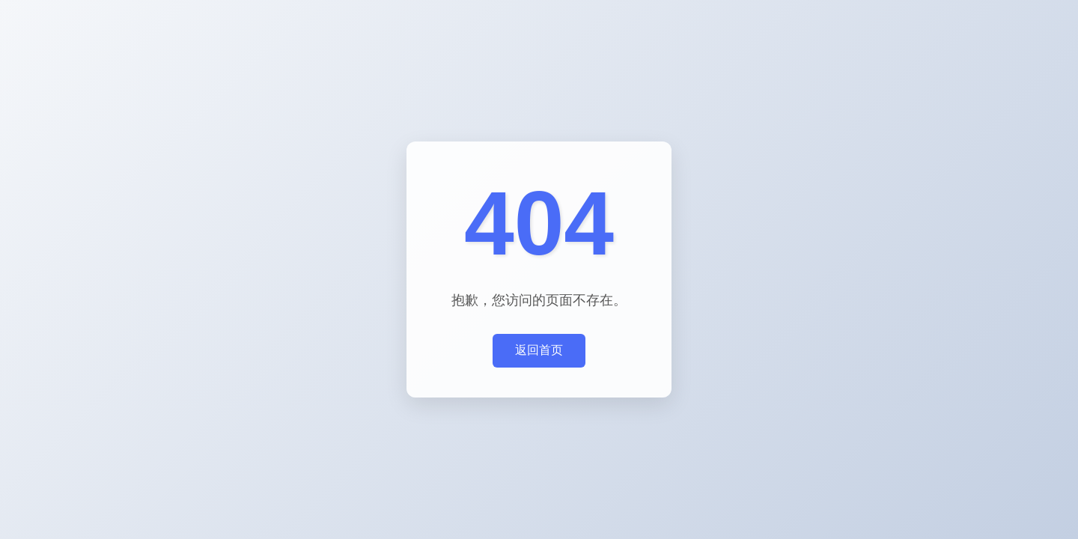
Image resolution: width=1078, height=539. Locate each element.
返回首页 (539, 350)
